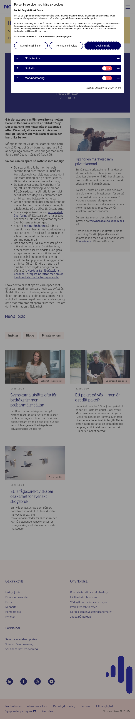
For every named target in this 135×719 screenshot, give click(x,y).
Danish (17, 10)
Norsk (33, 10)
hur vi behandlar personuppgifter (56, 36)
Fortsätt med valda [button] (66, 45)
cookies (30, 36)
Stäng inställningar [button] (30, 45)
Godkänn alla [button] (103, 45)
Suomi (40, 10)
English (25, 10)
